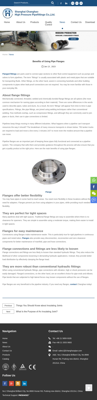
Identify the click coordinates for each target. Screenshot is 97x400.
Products (34, 22)
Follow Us (8, 375)
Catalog (5, 359)
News (62, 22)
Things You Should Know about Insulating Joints (39, 305)
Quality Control (48, 23)
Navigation (9, 331)
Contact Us (76, 22)
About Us (20, 22)
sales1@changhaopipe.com (70, 351)
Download (90, 22)
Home (7, 22)
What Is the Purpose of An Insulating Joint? (37, 311)
